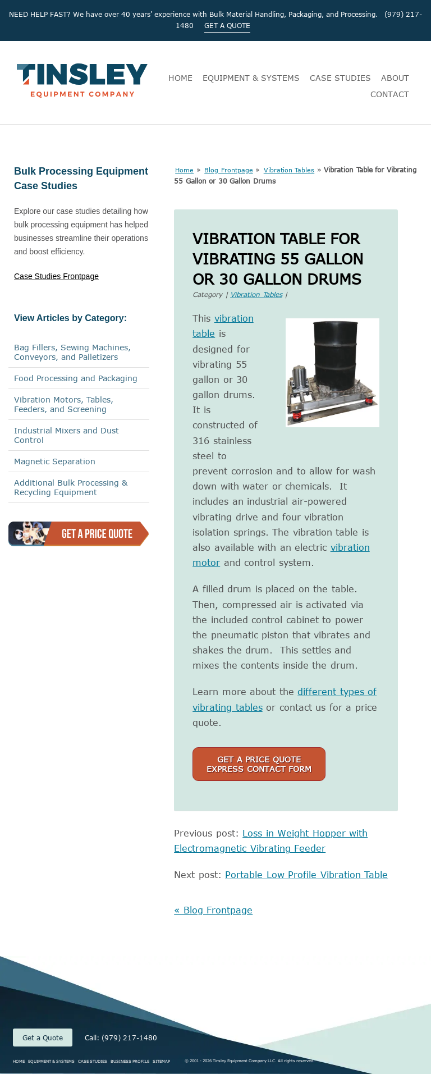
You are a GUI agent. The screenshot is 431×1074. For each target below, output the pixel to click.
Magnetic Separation (54, 461)
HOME (180, 78)
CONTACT (389, 94)
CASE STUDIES (340, 78)
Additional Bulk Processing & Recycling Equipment (70, 487)
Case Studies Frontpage (56, 276)
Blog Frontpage (228, 169)
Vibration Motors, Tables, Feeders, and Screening (63, 404)
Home (184, 169)
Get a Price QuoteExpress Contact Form (259, 764)
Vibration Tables (289, 169)
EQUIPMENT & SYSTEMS (251, 78)
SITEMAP (161, 1061)
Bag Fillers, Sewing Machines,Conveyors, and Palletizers (72, 352)
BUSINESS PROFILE (130, 1061)
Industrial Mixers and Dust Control (66, 435)
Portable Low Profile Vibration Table (306, 875)
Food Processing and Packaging (75, 378)
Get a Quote (42, 1037)
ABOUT (395, 78)
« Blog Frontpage (213, 910)
